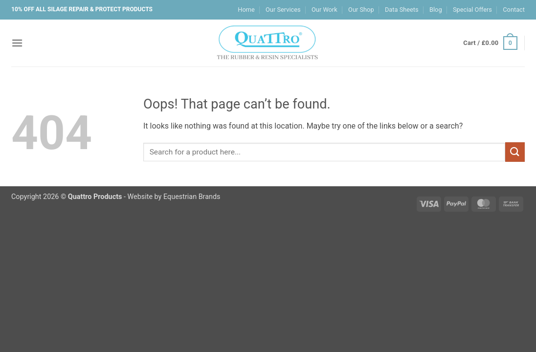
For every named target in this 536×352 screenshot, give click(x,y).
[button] (17, 43)
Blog (435, 9)
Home (246, 9)
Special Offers (472, 9)
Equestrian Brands (192, 197)
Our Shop (361, 9)
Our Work (324, 9)
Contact (514, 9)
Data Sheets (402, 9)
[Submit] (515, 151)
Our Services (283, 9)
